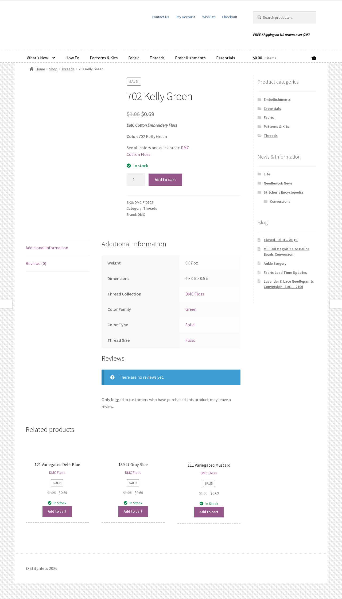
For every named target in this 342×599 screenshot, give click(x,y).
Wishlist (208, 16)
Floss (190, 340)
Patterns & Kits (104, 57)
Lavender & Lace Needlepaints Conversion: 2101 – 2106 (289, 284)
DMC (141, 214)
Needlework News (278, 183)
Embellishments (190, 57)
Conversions (280, 201)
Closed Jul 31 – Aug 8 (281, 239)
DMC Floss (194, 294)
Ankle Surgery (275, 263)
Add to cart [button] (57, 511)
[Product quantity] (136, 180)
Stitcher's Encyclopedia (283, 192)
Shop (53, 69)
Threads (157, 57)
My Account (186, 16)
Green (190, 309)
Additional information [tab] (47, 247)
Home (40, 69)
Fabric (133, 57)
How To (72, 57)
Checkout (229, 16)
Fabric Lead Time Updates (285, 272)
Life (267, 174)
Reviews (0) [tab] (36, 263)
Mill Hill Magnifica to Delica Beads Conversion (286, 252)
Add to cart (165, 179)
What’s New (37, 57)
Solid (190, 324)
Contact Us (160, 16)
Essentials (225, 57)
